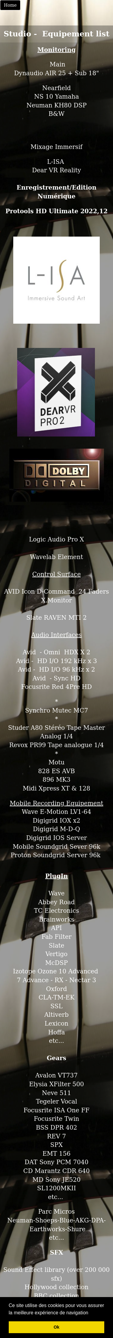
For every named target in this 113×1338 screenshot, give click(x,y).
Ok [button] (56, 1327)
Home (10, 5)
